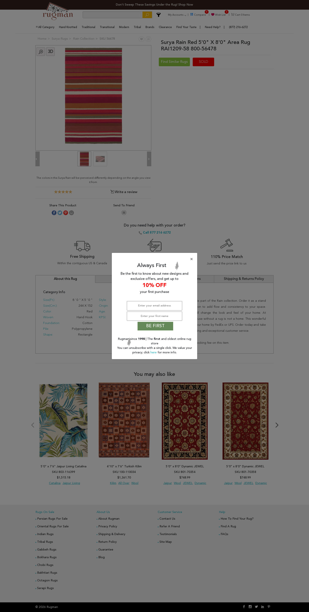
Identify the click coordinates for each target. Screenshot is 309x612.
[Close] (155, 259)
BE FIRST (155, 326)
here (154, 352)
